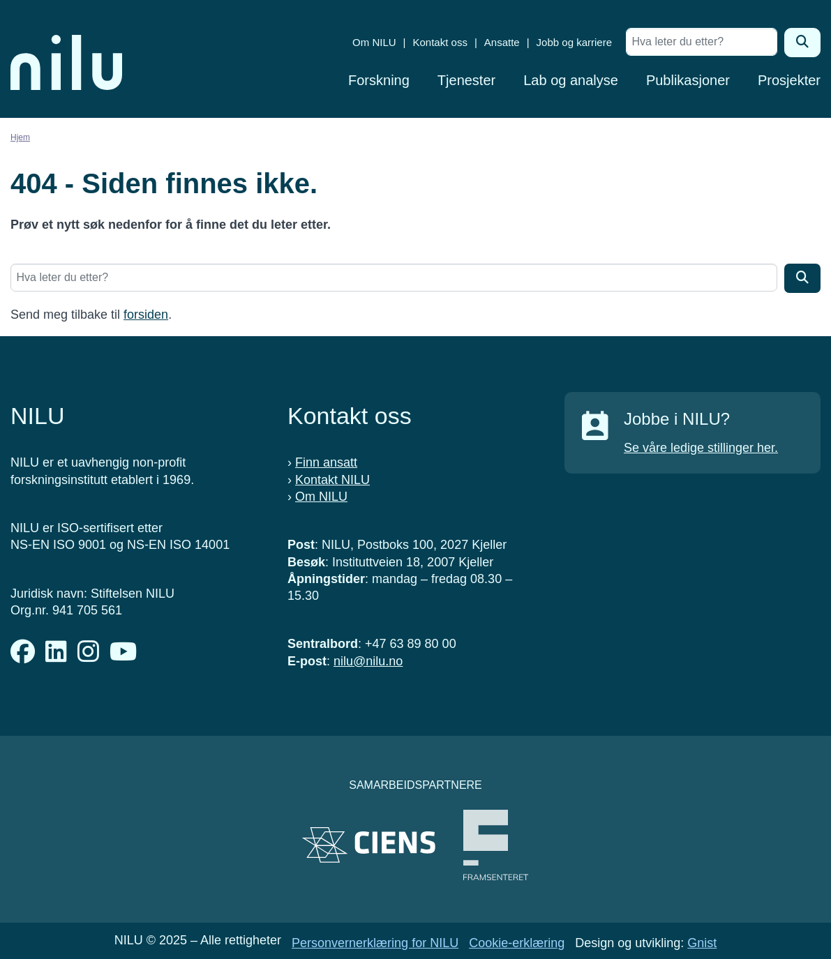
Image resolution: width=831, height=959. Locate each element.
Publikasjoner (688, 80)
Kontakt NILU (332, 480)
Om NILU (374, 42)
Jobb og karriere (574, 42)
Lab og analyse (570, 80)
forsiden (145, 315)
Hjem (20, 137)
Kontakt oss (440, 42)
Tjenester (466, 80)
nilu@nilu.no (368, 661)
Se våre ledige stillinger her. (701, 448)
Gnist (702, 943)
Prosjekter (789, 80)
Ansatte (502, 42)
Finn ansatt (326, 462)
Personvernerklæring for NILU (375, 943)
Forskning (379, 80)
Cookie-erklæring (516, 943)
